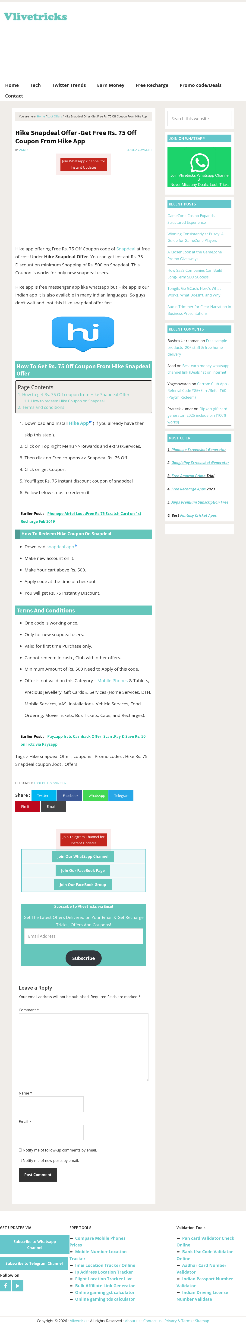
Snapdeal (125, 249)
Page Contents (35, 387)
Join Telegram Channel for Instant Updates (84, 839)
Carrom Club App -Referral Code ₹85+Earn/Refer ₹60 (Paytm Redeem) (198, 390)
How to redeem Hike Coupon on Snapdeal (67, 401)
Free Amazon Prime (188, 475)
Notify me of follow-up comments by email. (60, 1150)
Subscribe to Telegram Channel (34, 1263)
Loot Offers (43, 783)
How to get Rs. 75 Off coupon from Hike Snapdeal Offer (75, 394)
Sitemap (202, 1320)
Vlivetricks (34, 15)
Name (25, 1093)
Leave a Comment (139, 150)
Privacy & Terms (178, 1320)
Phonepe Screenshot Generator (198, 449)
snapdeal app (60, 547)
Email (25, 1121)
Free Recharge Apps (188, 489)
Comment (29, 1010)
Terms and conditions (43, 407)
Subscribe (83, 958)
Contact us (152, 1320)
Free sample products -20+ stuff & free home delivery (197, 347)
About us (132, 1320)
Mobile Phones (112, 681)
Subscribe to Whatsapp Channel (35, 1244)
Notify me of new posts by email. (51, 1160)
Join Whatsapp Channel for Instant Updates (83, 164)
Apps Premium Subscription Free (200, 502)
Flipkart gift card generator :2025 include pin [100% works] (197, 415)
